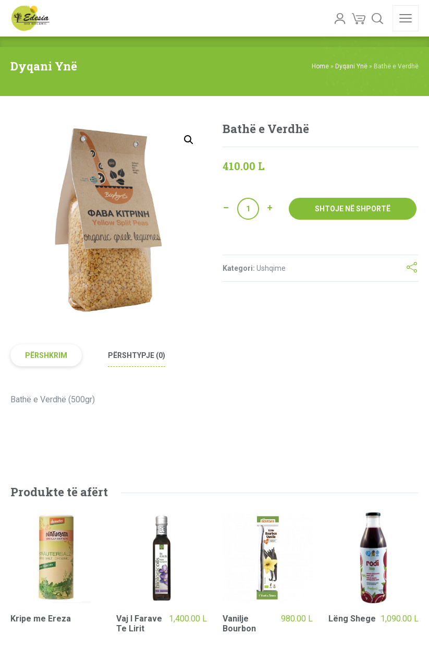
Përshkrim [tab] (46, 355)
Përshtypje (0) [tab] (136, 355)
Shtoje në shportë (352, 209)
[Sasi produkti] (248, 209)
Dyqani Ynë (351, 66)
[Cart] (359, 18)
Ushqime (271, 268)
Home (320, 66)
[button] (188, 139)
